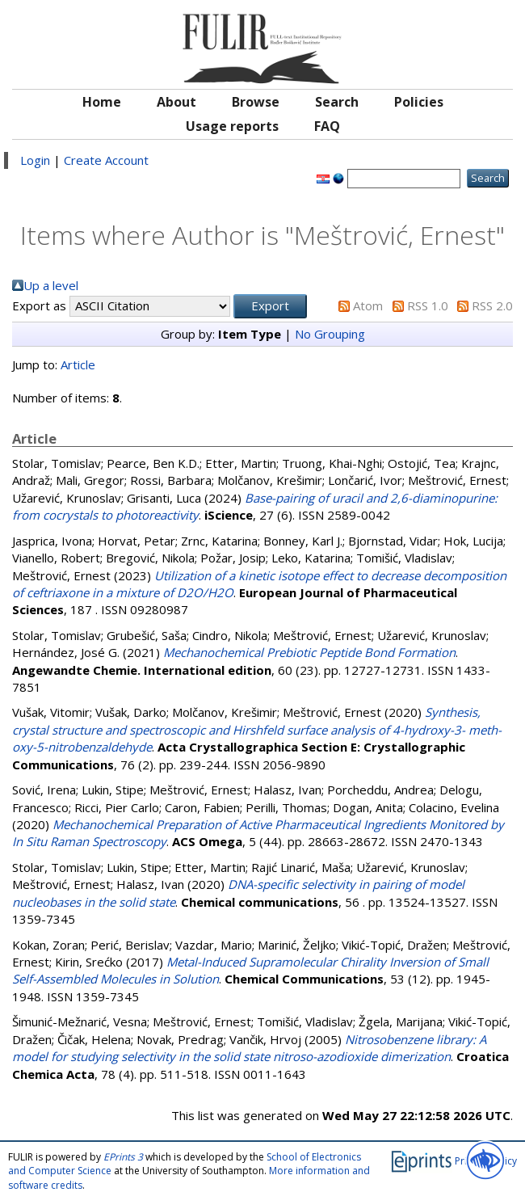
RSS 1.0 (427, 305)
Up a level (50, 285)
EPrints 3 (123, 1157)
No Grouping (330, 334)
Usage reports (232, 126)
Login (35, 160)
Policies (418, 102)
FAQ (327, 126)
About (176, 102)
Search (337, 102)
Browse (255, 102)
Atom (368, 305)
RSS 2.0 (492, 305)
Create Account (106, 160)
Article (78, 364)
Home (101, 102)
